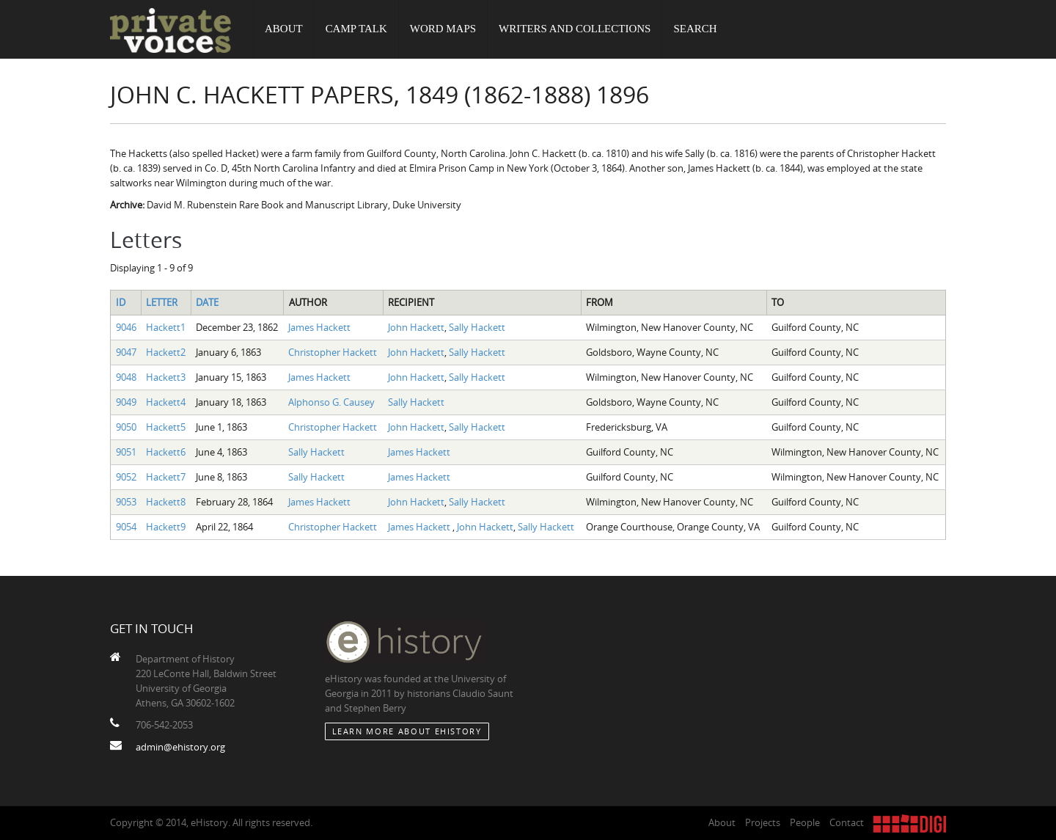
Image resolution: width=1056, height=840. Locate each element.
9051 (126, 452)
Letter (161, 302)
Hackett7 (166, 476)
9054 (126, 526)
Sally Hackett (477, 327)
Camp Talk (356, 29)
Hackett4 (166, 402)
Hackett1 (166, 327)
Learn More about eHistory (407, 731)
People (805, 822)
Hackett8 (166, 501)
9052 (126, 476)
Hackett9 (166, 526)
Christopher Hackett (332, 352)
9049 (126, 402)
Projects (762, 822)
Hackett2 (166, 352)
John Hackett (416, 327)
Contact (846, 822)
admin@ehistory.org (180, 746)
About (284, 29)
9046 (126, 327)
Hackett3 (166, 377)
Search (695, 29)
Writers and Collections (575, 29)
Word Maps (443, 29)
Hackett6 (166, 452)
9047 (126, 352)
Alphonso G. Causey (331, 402)
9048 (126, 377)
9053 (126, 501)
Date (207, 302)
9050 (126, 427)
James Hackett (319, 327)
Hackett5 (166, 427)
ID (120, 302)
